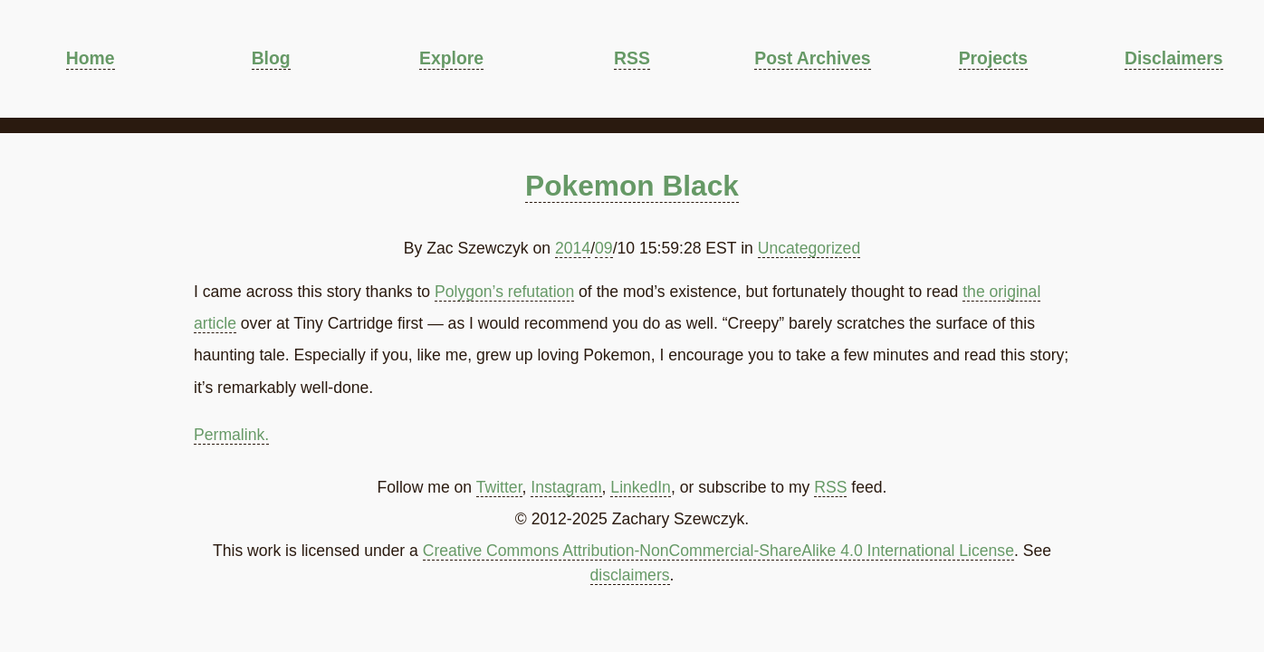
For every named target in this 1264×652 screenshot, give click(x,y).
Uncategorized (809, 248)
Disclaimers (1174, 58)
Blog (271, 58)
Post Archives (812, 58)
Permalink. (231, 435)
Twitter (499, 487)
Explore (451, 58)
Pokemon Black (632, 185)
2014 (572, 248)
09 (604, 248)
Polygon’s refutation (504, 292)
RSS (632, 58)
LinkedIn (640, 487)
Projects (993, 58)
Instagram (566, 487)
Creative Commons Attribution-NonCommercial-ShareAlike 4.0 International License (718, 551)
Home (90, 58)
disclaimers (630, 575)
